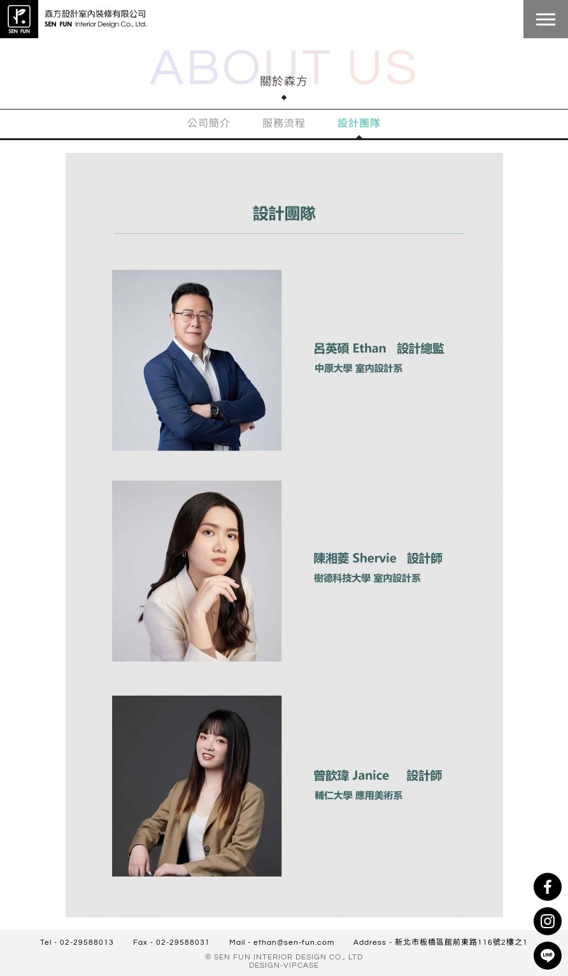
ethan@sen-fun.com (293, 942)
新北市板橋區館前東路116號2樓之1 (461, 942)
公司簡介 (209, 123)
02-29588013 (87, 942)
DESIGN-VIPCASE (284, 965)
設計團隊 (359, 123)
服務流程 (284, 123)
